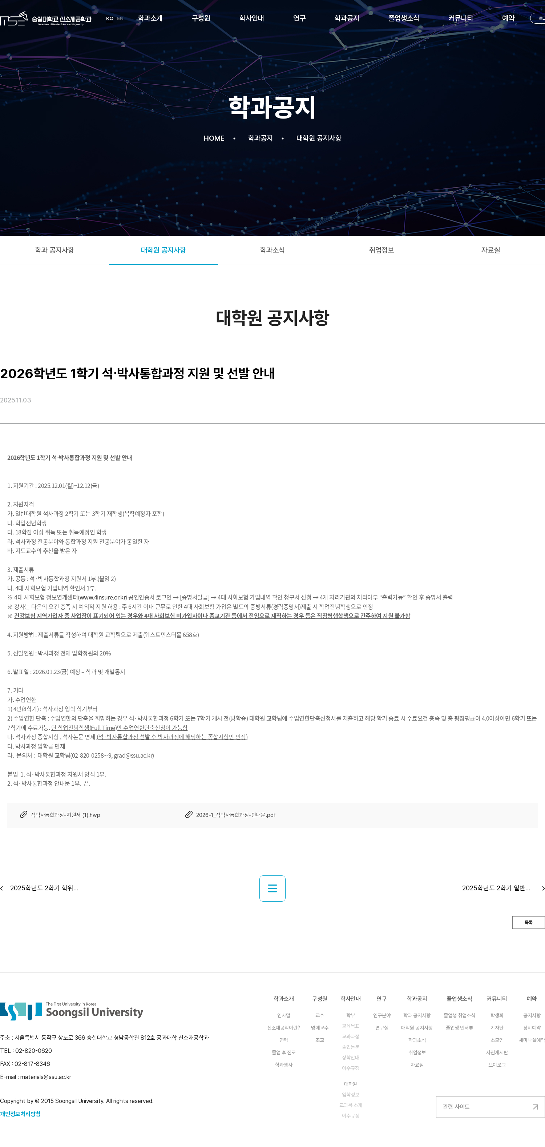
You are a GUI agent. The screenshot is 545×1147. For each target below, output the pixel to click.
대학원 (350, 1084)
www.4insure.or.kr (103, 597)
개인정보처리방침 (20, 1114)
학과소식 (417, 1040)
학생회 (497, 1015)
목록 (529, 922)
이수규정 (350, 1068)
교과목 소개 (350, 1105)
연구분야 (382, 1015)
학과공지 (347, 18)
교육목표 (350, 1025)
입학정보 (350, 1094)
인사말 (283, 1015)
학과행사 (283, 1064)
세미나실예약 (532, 1040)
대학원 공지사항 (417, 1027)
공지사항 (532, 1015)
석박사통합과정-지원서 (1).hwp (65, 815)
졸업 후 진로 (284, 1052)
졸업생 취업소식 (459, 1015)
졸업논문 (350, 1047)
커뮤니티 (460, 18)
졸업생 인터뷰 (459, 1027)
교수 (319, 1015)
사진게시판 (497, 1052)
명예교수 (319, 1027)
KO (109, 18)
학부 (350, 1015)
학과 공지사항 (417, 1015)
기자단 (497, 1027)
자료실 (417, 1064)
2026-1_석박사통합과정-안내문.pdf (236, 815)
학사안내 (251, 18)
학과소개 (150, 18)
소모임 (497, 1040)
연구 (299, 18)
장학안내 (350, 1057)
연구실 (381, 1027)
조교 (319, 1040)
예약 (508, 18)
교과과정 (350, 1036)
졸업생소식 (403, 18)
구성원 (201, 18)
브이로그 (497, 1064)
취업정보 (417, 1052)
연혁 (283, 1040)
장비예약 (532, 1027)
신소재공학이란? (283, 1027)
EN (120, 18)
